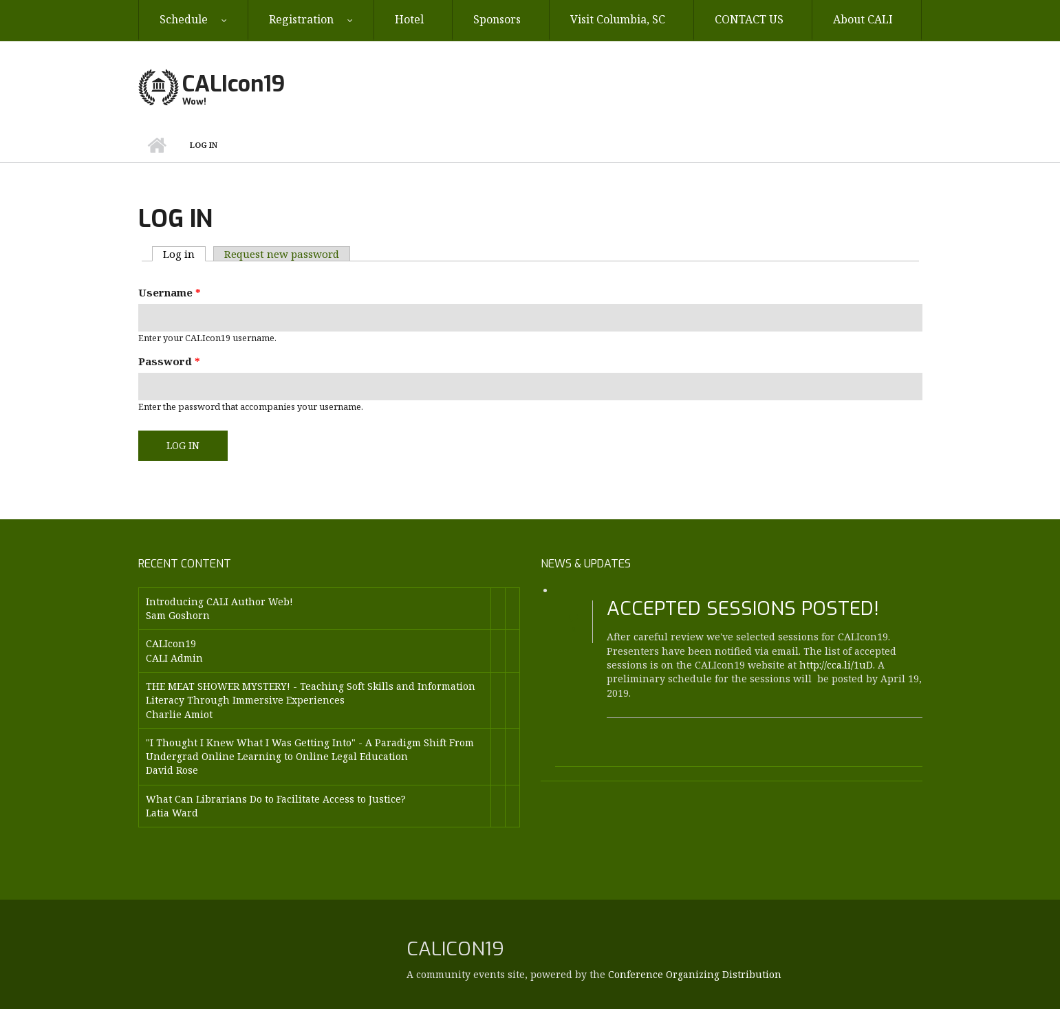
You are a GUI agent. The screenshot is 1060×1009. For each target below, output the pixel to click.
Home (157, 145)
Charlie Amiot (179, 714)
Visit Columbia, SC (617, 19)
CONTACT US (749, 19)
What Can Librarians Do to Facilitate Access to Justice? (276, 798)
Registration (301, 19)
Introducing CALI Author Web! (219, 601)
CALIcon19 (233, 83)
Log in (184, 254)
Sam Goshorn (178, 615)
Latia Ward (172, 812)
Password (169, 361)
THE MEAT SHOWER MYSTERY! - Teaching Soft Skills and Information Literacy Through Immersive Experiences (310, 693)
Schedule (184, 19)
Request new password (281, 254)
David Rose (172, 770)
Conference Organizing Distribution (694, 974)
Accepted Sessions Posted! (743, 608)
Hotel (409, 19)
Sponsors (497, 19)
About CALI (863, 19)
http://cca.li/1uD (836, 664)
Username (169, 292)
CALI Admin (174, 657)
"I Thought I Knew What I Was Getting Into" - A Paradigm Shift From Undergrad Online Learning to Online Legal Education (310, 749)
